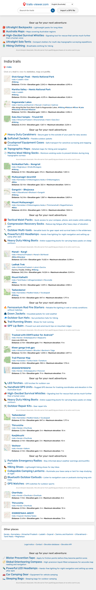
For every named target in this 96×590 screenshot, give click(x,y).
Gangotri (41, 192)
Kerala (19, 338)
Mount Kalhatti (20, 277)
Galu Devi (55, 120)
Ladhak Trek (18, 264)
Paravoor (41, 371)
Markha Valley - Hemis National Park (31, 89)
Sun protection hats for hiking (45, 318)
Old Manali (44, 255)
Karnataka (21, 180)
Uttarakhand (22, 192)
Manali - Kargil (19, 251)
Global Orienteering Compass (24, 561)
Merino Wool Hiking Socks (23, 152)
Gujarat (20, 516)
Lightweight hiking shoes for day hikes (42, 467)
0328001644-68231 (23, 513)
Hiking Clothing (15, 45)
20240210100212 (21, 368)
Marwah (38, 105)
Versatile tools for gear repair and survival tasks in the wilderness (62, 230)
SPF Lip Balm (16, 325)
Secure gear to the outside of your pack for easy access (62, 135)
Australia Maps (15, 31)
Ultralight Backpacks (19, 27)
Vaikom (27, 448)
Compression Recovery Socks (26, 223)
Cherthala (28, 428)
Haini (48, 120)
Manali (36, 255)
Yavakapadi (45, 293)
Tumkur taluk (32, 361)
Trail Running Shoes (20, 321)
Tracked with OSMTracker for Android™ (33, 335)
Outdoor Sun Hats (19, 317)
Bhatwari (32, 192)
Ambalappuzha (30, 338)
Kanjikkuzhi (18, 435)
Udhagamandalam (35, 280)
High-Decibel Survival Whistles (25, 35)
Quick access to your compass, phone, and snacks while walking (62, 220)
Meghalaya (21, 167)
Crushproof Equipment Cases (26, 142)
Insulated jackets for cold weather (42, 314)
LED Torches (15, 383)
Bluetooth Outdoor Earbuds (25, 477)
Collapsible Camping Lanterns (26, 470)
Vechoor (16, 445)
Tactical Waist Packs (20, 219)
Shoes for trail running (44, 322)
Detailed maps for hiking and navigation (49, 149)
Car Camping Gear (17, 574)
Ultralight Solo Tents (18, 41)
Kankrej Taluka (30, 516)
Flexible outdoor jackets (41, 139)
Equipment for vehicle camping (44, 575)
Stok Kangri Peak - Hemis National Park (33, 76)
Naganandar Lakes (22, 102)
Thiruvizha (17, 425)
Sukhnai (46, 105)
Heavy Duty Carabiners (22, 134)
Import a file (67, 10)
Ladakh (20, 80)
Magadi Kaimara (66, 205)
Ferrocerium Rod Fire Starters (26, 307)
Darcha (43, 267)
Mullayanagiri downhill (24, 177)
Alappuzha (42, 338)
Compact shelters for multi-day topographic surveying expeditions (62, 42)
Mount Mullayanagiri (23, 202)
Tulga (52, 350)
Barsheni (45, 350)
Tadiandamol (18, 290)
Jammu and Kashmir (25, 105)
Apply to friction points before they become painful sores (62, 558)
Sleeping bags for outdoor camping (41, 579)
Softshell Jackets (18, 138)
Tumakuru (43, 361)
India (14, 80)
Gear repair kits (40, 406)
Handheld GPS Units (20, 387)
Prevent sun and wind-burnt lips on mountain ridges (49, 326)
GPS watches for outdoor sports (40, 484)
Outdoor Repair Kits (20, 405)
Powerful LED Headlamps (23, 234)
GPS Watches (16, 483)
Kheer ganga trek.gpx (23, 347)
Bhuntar (37, 350)
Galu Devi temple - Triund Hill (27, 117)
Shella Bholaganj (34, 167)
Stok (26, 80)
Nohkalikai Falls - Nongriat (26, 164)
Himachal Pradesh (24, 120)
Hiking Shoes (16, 466)
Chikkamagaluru (53, 180)
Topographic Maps (19, 148)
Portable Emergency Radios (25, 460)
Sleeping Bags (15, 578)
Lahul (36, 267)
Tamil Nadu (21, 280)
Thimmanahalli (52, 205)
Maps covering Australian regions (41, 32)
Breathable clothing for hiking (40, 46)
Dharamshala (39, 120)
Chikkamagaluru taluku (36, 180)
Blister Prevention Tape (20, 557)
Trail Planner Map (21, 357)
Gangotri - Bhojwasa (23, 189)
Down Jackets (16, 313)
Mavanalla (48, 280)
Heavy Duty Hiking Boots (23, 240)
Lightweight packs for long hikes (48, 27)
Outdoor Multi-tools (20, 230)
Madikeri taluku (33, 293)
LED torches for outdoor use (37, 383)
